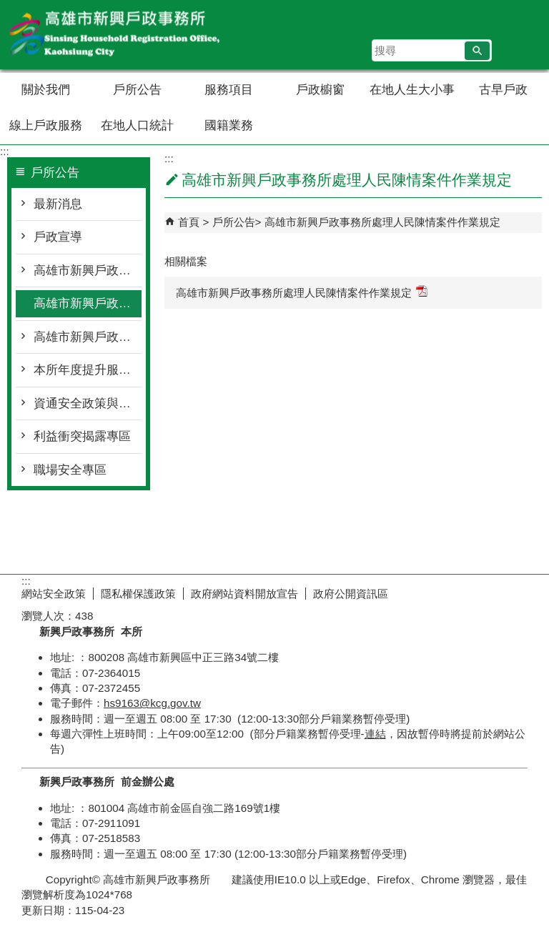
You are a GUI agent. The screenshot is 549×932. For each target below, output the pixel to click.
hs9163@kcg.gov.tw (152, 703)
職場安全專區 (70, 470)
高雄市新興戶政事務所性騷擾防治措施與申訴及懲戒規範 (88, 337)
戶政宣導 (58, 237)
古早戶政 (503, 89)
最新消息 (58, 204)
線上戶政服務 (45, 125)
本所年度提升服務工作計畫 (88, 370)
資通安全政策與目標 (88, 403)
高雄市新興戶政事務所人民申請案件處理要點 (88, 270)
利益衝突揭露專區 (82, 436)
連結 (375, 734)
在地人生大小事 (412, 89)
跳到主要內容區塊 (7, 7)
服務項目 (228, 89)
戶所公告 (137, 89)
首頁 (188, 222)
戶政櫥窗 (320, 89)
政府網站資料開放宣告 (244, 594)
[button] (477, 50)
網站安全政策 (53, 594)
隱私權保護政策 (138, 594)
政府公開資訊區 (350, 594)
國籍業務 (228, 125)
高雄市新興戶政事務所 (121, 35)
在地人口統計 (137, 125)
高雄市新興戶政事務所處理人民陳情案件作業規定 (88, 303)
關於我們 (45, 89)
